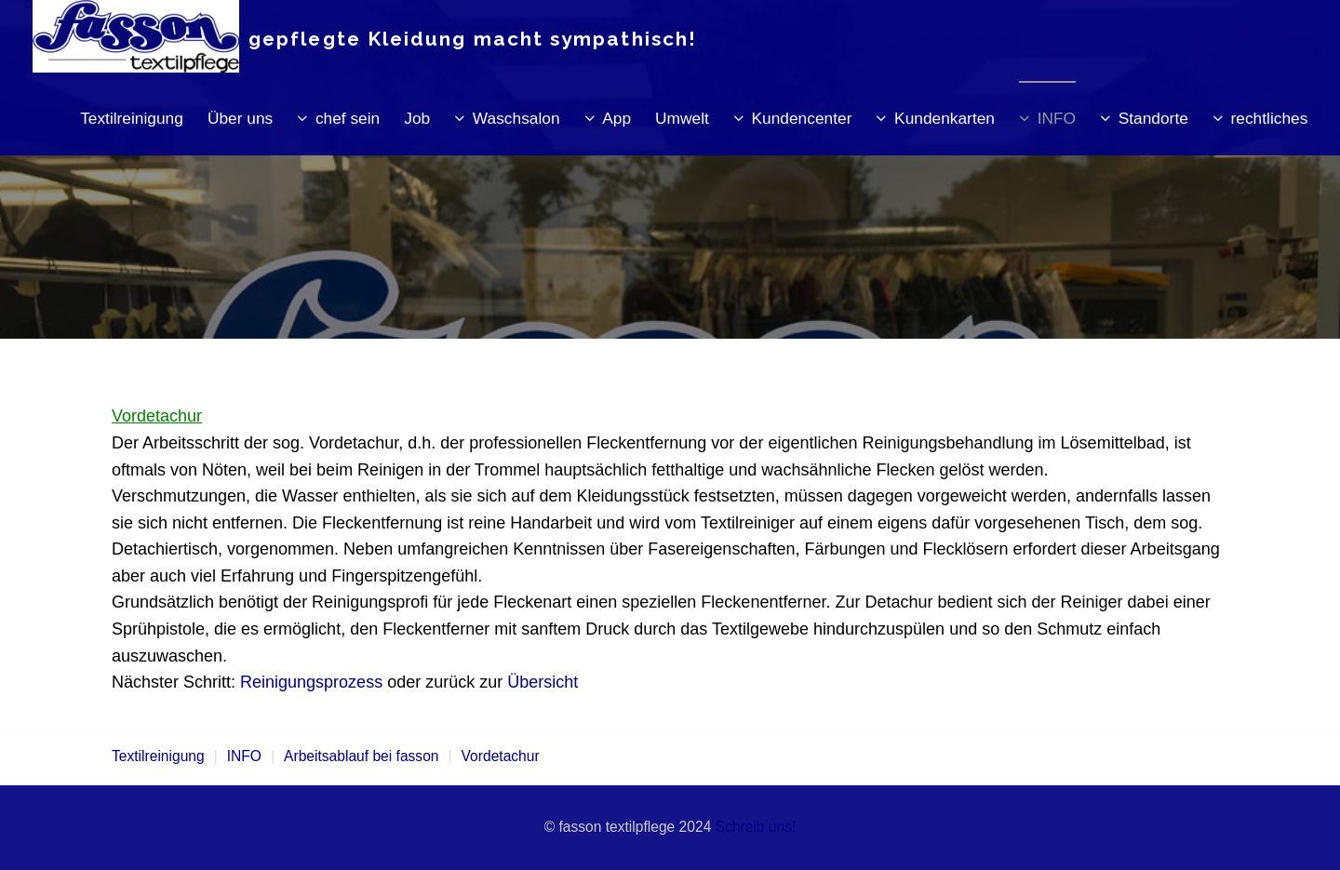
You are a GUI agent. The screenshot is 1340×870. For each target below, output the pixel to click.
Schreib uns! (756, 827)
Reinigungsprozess (311, 682)
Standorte (1153, 118)
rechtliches (1269, 118)
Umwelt (682, 118)
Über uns (240, 118)
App (616, 118)
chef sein (347, 118)
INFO (1057, 118)
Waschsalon (516, 118)
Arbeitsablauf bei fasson (361, 756)
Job (417, 118)
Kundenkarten (944, 118)
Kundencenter (802, 118)
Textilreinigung (131, 118)
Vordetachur (501, 756)
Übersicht (542, 682)
